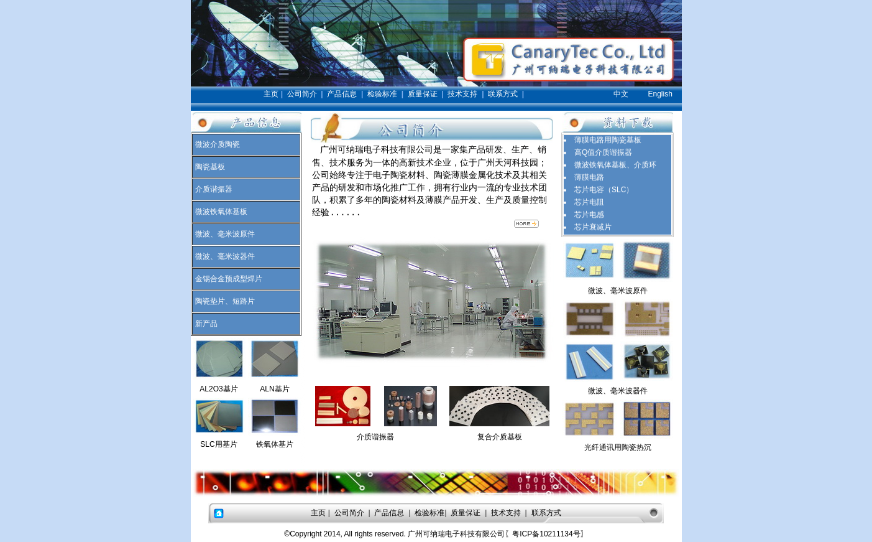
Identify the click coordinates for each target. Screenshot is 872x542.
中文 (620, 94)
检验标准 (382, 94)
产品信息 (342, 94)
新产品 (206, 323)
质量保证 (423, 94)
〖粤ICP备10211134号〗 (546, 534)
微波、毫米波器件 (225, 256)
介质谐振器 (213, 189)
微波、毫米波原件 (225, 234)
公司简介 (302, 94)
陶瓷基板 (210, 166)
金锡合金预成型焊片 (228, 278)
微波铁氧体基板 (221, 211)
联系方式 (503, 94)
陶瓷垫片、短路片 (225, 301)
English (660, 94)
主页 (271, 94)
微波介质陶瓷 (217, 144)
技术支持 (462, 94)
